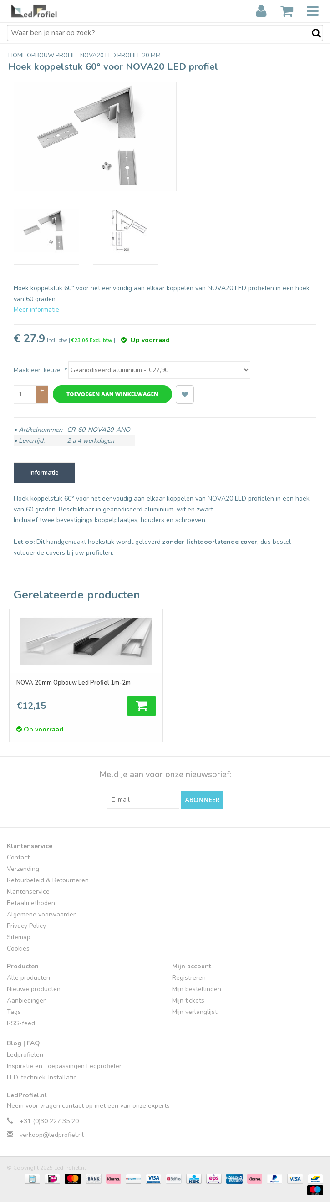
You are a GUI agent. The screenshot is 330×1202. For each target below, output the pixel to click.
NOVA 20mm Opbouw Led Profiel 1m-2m (73, 683)
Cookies (18, 948)
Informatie (44, 472)
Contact (18, 857)
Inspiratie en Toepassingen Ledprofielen (65, 1066)
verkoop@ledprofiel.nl (52, 1134)
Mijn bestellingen (196, 989)
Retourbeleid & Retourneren (48, 880)
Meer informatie (36, 309)
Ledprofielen (25, 1054)
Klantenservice (28, 891)
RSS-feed (21, 1023)
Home (17, 55)
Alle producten (28, 977)
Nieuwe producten (34, 989)
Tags (14, 1012)
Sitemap (18, 937)
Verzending (23, 868)
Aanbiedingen (27, 1000)
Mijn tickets (188, 1000)
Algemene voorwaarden (42, 914)
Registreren (189, 977)
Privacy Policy (26, 925)
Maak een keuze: (40, 370)
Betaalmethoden (31, 903)
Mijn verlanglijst (194, 1012)
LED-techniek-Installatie (42, 1077)
